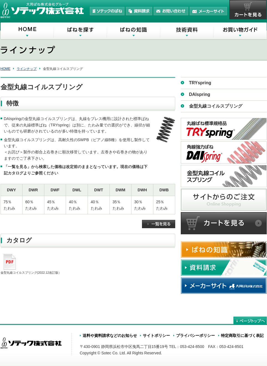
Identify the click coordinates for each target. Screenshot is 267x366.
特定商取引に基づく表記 (242, 335)
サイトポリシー (156, 335)
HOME (6, 69)
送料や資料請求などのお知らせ (110, 335)
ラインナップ (27, 69)
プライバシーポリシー (195, 335)
